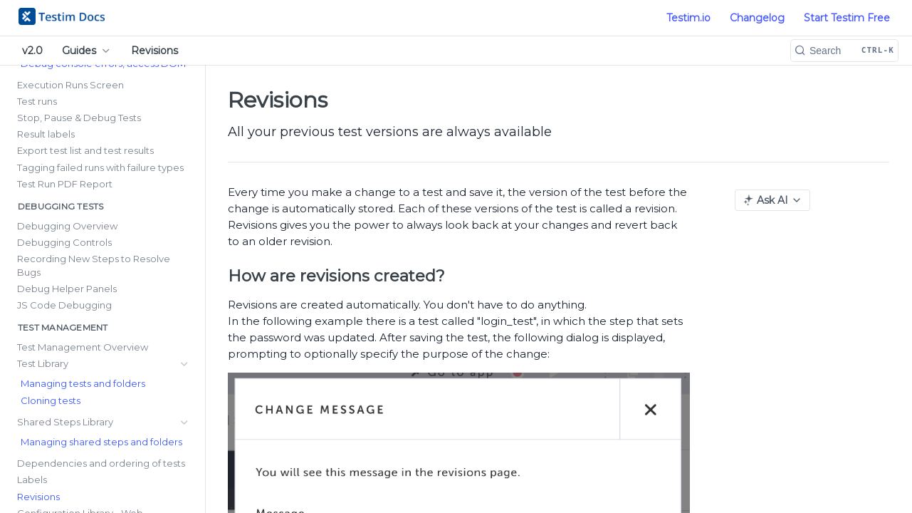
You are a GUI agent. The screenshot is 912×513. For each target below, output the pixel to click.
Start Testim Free (847, 17)
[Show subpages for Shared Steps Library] (184, 273)
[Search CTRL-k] (844, 50)
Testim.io (688, 17)
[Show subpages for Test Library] (184, 256)
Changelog (757, 17)
